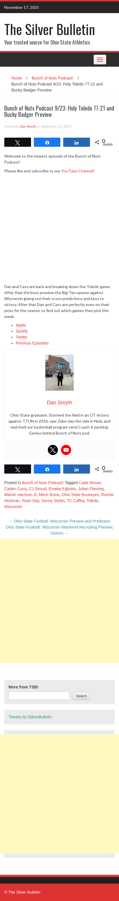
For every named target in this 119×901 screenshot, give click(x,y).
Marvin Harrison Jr (20, 494)
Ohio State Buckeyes (80, 494)
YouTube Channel (77, 170)
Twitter (21, 337)
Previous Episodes (32, 343)
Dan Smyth (28, 126)
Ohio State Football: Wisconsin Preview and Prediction (59, 521)
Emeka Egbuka (62, 488)
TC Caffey (76, 500)
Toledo (92, 500)
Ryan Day (30, 500)
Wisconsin (13, 506)
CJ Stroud (37, 488)
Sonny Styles (53, 500)
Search (81, 696)
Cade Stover (90, 482)
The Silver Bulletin (49, 29)
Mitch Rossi (49, 494)
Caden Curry (15, 488)
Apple (21, 325)
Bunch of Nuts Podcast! (52, 78)
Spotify (22, 331)
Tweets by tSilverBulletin (30, 717)
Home (16, 78)
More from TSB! (23, 687)
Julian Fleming (91, 488)
